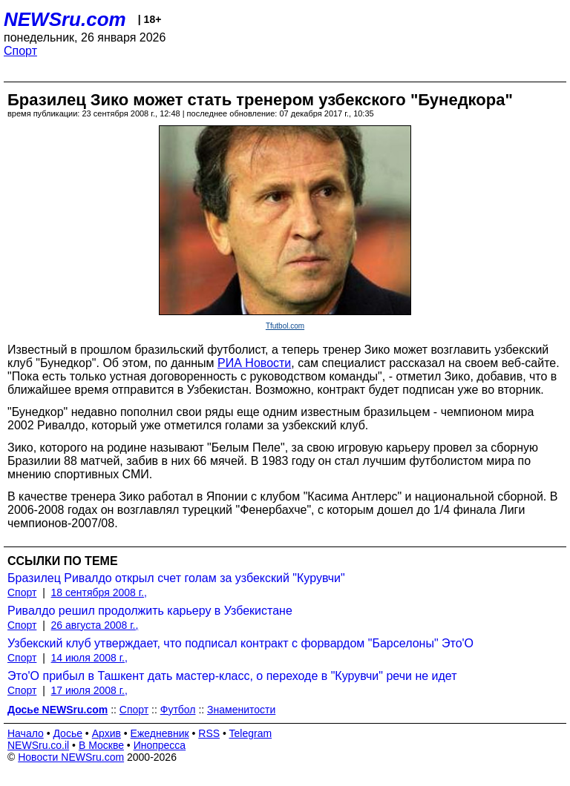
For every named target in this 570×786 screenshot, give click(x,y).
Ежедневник (160, 733)
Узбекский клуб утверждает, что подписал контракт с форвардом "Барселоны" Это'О (240, 643)
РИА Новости (254, 363)
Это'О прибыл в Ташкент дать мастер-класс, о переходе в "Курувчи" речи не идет (232, 676)
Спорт (20, 50)
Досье (67, 733)
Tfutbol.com (285, 326)
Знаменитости (241, 710)
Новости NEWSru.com (71, 757)
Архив (106, 733)
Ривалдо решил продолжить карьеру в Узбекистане (149, 610)
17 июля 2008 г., (89, 690)
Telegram (250, 733)
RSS (209, 733)
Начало (25, 733)
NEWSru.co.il (38, 745)
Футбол (178, 710)
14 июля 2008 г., (89, 658)
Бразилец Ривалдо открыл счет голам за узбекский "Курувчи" (176, 578)
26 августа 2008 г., (95, 625)
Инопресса (160, 745)
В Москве (101, 745)
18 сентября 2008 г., (99, 592)
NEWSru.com (65, 19)
